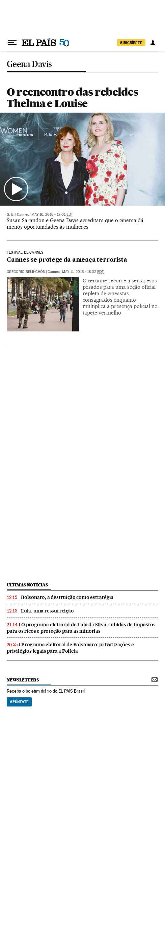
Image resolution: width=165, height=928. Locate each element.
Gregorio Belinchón (26, 272)
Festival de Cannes (25, 253)
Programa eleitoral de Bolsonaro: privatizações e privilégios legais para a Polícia (70, 648)
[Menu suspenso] (12, 42)
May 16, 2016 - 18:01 (52, 214)
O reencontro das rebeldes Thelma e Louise (72, 97)
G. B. (11, 214)
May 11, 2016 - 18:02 (83, 272)
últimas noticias (27, 584)
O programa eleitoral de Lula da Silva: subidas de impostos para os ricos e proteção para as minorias (81, 628)
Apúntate (19, 701)
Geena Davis (29, 64)
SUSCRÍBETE (131, 42)
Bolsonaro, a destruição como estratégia (67, 597)
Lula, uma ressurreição (47, 611)
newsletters (22, 679)
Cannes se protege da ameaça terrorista (67, 260)
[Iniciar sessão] (152, 42)
